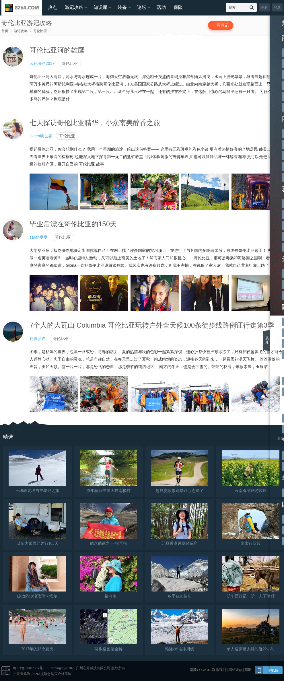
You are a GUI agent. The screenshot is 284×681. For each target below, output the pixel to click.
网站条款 (235, 670)
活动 (161, 7)
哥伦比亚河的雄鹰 (57, 50)
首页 (4, 31)
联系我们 (219, 670)
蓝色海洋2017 (42, 63)
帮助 (248, 670)
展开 (267, 340)
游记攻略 (74, 7)
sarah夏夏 (39, 237)
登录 (277, 7)
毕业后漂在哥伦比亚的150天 (73, 224)
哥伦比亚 (40, 31)
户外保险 (64, 674)
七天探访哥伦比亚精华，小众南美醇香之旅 (95, 123)
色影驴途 (38, 338)
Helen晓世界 (41, 136)
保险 (178, 7)
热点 (52, 7)
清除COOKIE (200, 670)
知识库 (100, 7)
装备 (122, 7)
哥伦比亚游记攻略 (26, 22)
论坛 (141, 7)
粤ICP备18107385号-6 (29, 668)
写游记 (223, 25)
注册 (264, 7)
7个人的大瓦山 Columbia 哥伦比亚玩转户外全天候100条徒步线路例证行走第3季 (152, 325)
